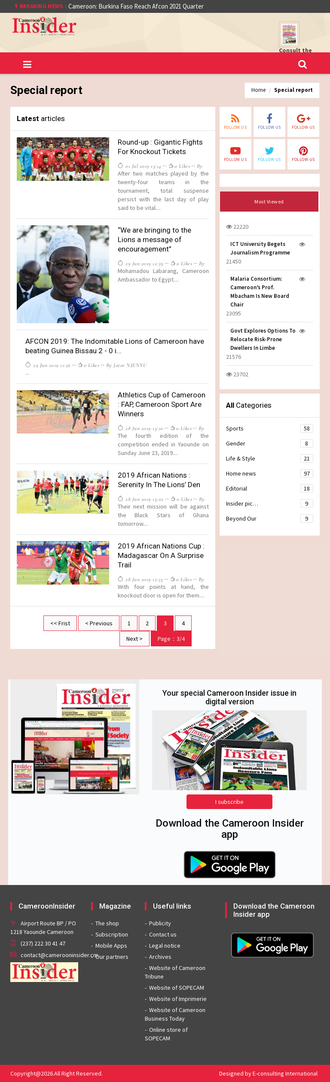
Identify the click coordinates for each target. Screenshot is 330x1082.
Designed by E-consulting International (268, 1073)
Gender (269, 443)
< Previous (99, 623)
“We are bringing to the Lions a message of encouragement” (154, 239)
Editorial (269, 488)
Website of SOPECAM (176, 987)
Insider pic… (269, 503)
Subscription (111, 934)
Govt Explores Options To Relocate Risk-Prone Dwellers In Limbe (263, 339)
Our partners (111, 957)
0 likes (179, 166)
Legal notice (164, 945)
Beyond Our (269, 518)
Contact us (163, 934)
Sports (269, 428)
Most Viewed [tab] (269, 201)
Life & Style (269, 458)
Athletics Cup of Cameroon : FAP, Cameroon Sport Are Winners (161, 404)
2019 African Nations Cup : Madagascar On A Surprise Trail (161, 555)
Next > (134, 639)
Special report (293, 90)
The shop (107, 923)
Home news (269, 473)
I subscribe (229, 802)
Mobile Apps (111, 945)
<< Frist (60, 623)
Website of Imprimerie (178, 999)
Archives (160, 957)
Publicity (160, 923)
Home (258, 90)
